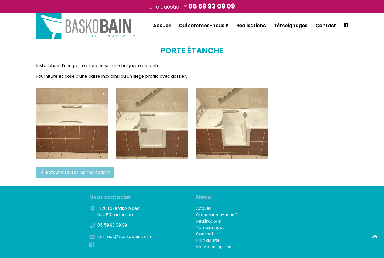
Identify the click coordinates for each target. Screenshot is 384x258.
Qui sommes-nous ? (203, 25)
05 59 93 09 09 (211, 6)
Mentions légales (213, 247)
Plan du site (208, 240)
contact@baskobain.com (124, 237)
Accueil (162, 25)
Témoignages (290, 25)
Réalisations (251, 25)
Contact (325, 25)
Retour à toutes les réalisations (74, 172)
